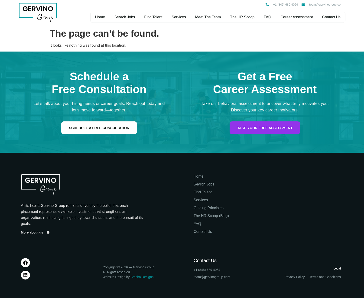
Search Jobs (124, 17)
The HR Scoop (242, 17)
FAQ (267, 17)
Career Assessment (296, 17)
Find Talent (153, 17)
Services (178, 17)
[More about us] (48, 232)
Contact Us (331, 17)
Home (100, 17)
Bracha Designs (141, 278)
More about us (32, 232)
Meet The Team (208, 17)
